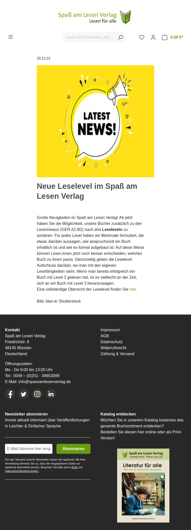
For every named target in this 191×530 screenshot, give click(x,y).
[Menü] (10, 37)
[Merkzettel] (141, 37)
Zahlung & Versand (117, 354)
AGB (104, 336)
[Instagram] (37, 394)
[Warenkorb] (172, 37)
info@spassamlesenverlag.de (44, 382)
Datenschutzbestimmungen (22, 470)
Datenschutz (111, 342)
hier (133, 289)
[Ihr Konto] (153, 37)
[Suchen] (120, 37)
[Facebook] (10, 394)
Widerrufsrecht (113, 348)
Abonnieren (73, 449)
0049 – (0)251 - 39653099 (36, 376)
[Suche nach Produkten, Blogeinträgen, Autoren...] (88, 37)
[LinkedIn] (51, 394)
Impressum (110, 330)
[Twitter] (24, 394)
